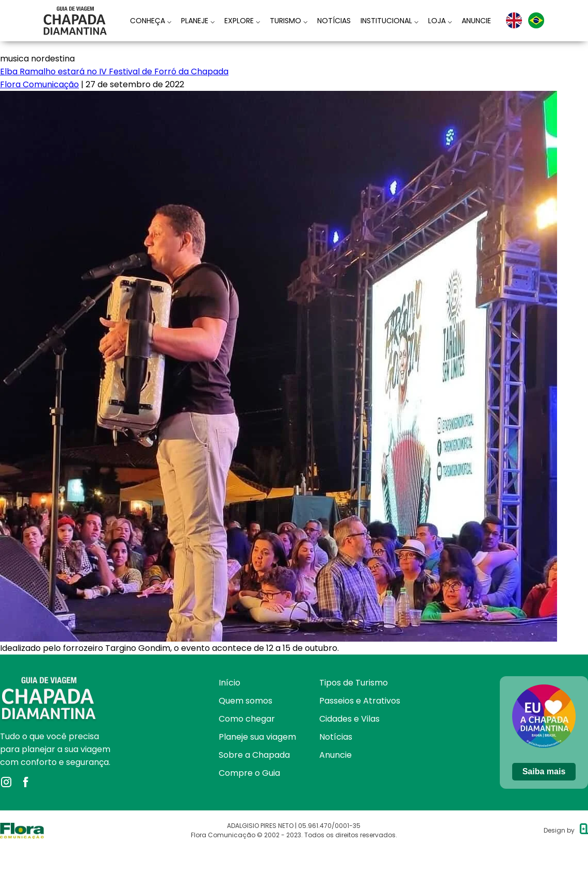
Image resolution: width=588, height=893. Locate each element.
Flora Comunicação (39, 84)
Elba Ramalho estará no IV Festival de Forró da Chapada (114, 71)
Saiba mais (544, 771)
